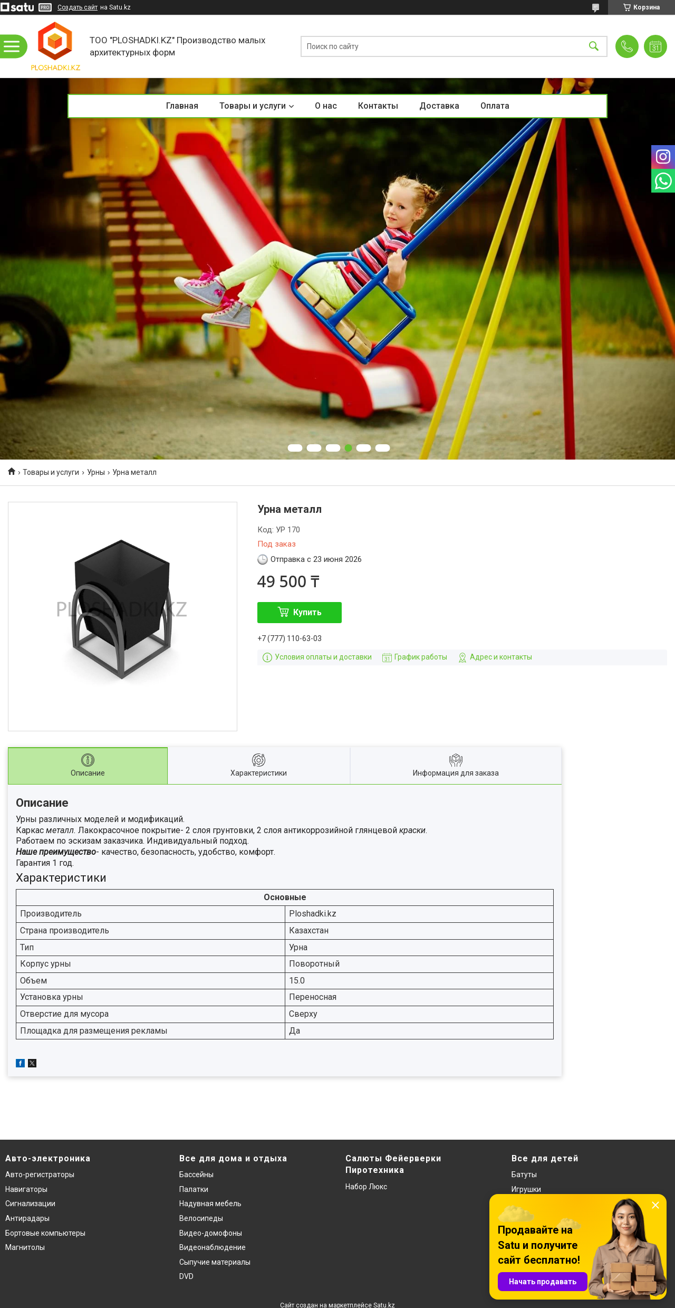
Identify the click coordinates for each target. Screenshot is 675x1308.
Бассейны (196, 1174)
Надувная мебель (210, 1203)
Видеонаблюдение (212, 1247)
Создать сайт (77, 7)
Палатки (193, 1189)
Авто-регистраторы (39, 1174)
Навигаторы (26, 1189)
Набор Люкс (366, 1186)
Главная (182, 106)
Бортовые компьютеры (45, 1233)
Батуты (524, 1174)
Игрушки (526, 1189)
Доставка (439, 106)
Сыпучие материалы (214, 1262)
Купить (307, 612)
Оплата (494, 106)
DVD (186, 1276)
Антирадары (27, 1218)
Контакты (378, 106)
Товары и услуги (252, 106)
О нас (326, 106)
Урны (96, 472)
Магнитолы (25, 1247)
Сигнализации (30, 1203)
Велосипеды (201, 1218)
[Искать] (593, 46)
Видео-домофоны (210, 1233)
